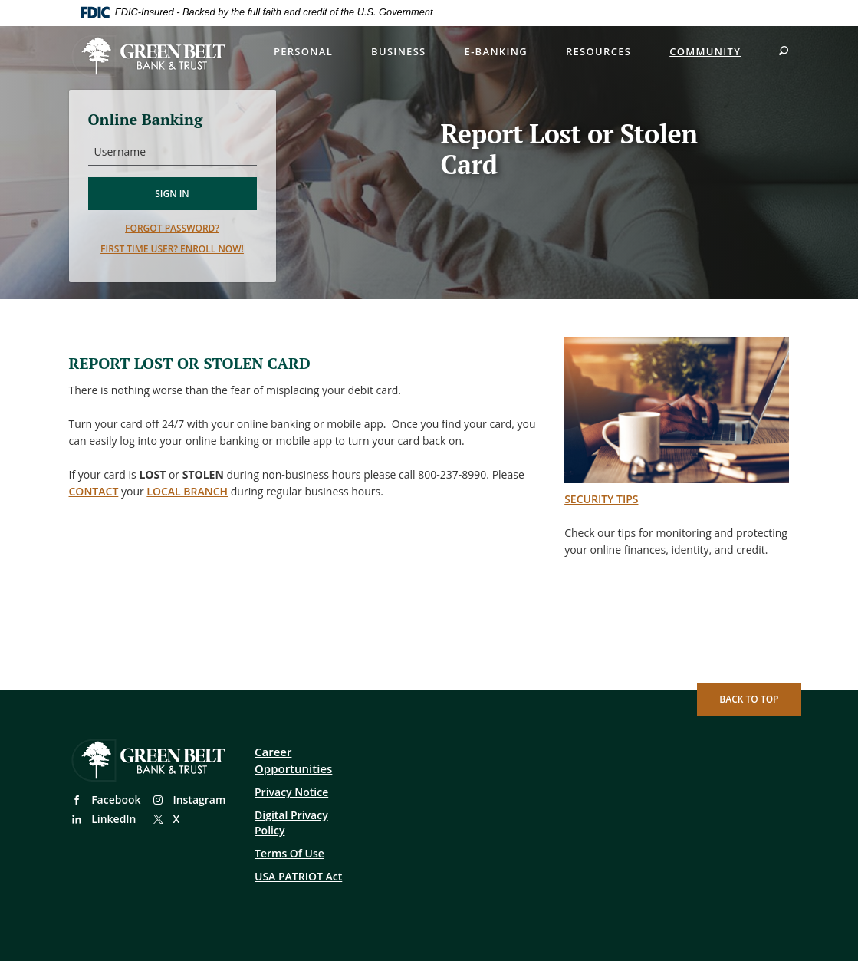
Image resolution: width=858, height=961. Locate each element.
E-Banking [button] (496, 51)
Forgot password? (172, 228)
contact (94, 491)
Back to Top (748, 699)
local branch (187, 491)
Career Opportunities (293, 759)
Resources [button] (598, 51)
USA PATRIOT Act (298, 876)
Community (705, 51)
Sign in (172, 193)
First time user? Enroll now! (172, 248)
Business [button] (398, 51)
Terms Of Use (289, 853)
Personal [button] (303, 51)
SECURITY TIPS (601, 499)
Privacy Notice (291, 792)
